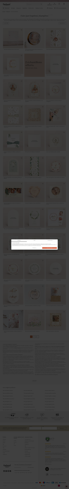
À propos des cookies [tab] (50, 240)
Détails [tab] (34, 240)
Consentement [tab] (19, 240)
